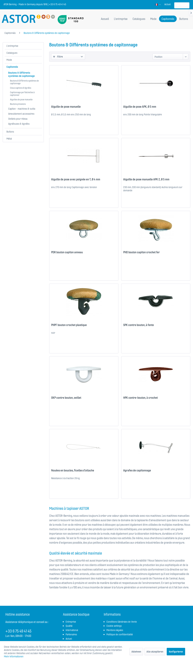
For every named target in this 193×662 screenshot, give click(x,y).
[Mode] (153, 19)
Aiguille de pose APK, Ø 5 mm (139, 106)
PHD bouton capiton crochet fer (141, 252)
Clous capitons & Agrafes (20, 88)
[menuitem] (167, 4)
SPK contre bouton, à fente (138, 325)
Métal (9, 138)
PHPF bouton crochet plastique (69, 325)
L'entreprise (12, 45)
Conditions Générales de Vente (121, 621)
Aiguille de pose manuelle (66, 106)
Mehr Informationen (13, 656)
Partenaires (71, 634)
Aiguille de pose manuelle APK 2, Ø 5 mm (146, 179)
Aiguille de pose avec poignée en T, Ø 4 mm (75, 179)
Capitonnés (12, 66)
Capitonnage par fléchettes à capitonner (22, 93)
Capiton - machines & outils (21, 108)
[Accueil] (104, 19)
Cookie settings (114, 625)
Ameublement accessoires (21, 113)
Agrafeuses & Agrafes (19, 123)
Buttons (10, 131)
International (72, 630)
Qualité (69, 625)
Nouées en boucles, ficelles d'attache (72, 470)
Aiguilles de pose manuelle (21, 99)
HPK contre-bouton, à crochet (140, 397)
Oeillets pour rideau (18, 118)
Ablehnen (136, 651)
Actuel (167, 4)
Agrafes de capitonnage (137, 470)
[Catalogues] (139, 19)
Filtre (58, 56)
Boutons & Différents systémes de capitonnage (21, 74)
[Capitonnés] (168, 19)
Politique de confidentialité (119, 634)
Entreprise (71, 621)
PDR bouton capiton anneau (67, 252)
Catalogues (11, 52)
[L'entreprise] (120, 19)
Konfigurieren (176, 651)
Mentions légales (114, 630)
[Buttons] (183, 19)
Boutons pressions (18, 104)
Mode (9, 59)
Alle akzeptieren (154, 651)
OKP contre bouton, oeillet (66, 397)
